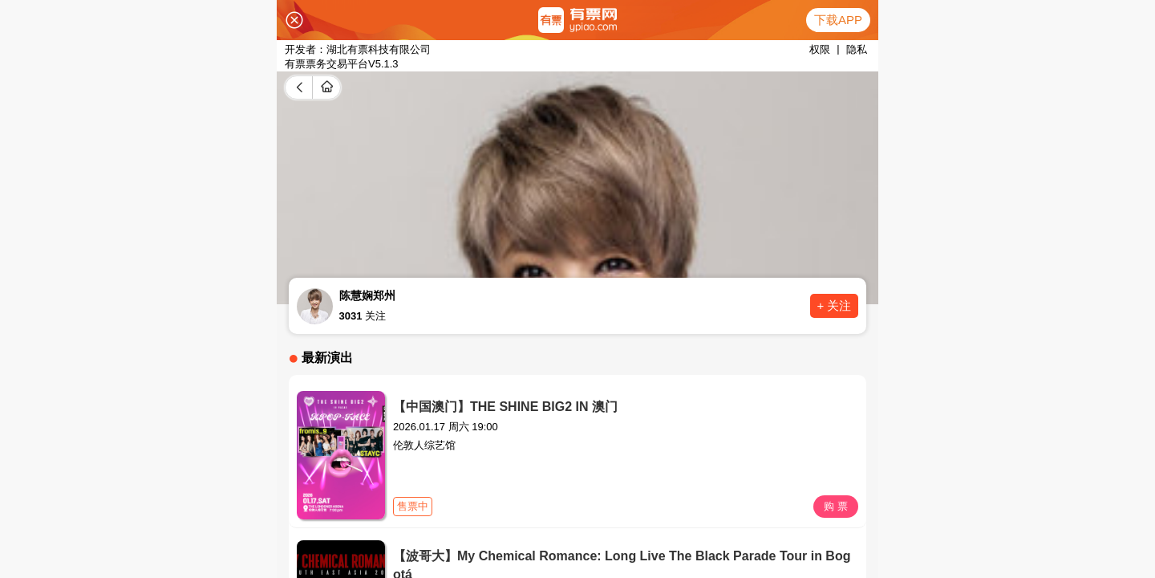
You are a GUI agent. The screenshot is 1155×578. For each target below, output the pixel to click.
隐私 (856, 49)
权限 (819, 49)
